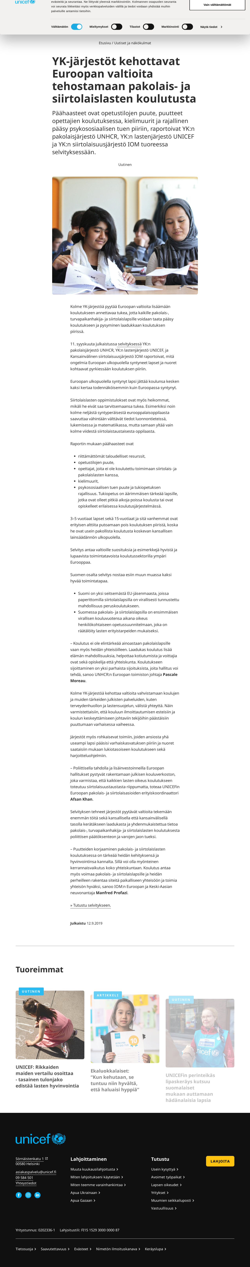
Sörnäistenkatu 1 (30, 1158)
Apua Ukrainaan (84, 1192)
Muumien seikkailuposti (171, 1200)
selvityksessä (129, 344)
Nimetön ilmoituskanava (116, 1249)
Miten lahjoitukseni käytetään (95, 1177)
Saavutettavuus (53, 1249)
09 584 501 (24, 1177)
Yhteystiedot (26, 1183)
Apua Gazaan (81, 1200)
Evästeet (81, 1249)
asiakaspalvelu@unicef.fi (36, 1172)
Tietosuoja (24, 1249)
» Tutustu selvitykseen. (90, 905)
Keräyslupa (154, 1249)
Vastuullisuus (162, 1208)
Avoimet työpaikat (166, 1177)
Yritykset (158, 1192)
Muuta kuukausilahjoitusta (93, 1169)
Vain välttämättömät (217, 35)
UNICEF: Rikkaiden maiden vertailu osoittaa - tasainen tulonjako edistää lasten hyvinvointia (47, 1089)
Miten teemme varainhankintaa (97, 1184)
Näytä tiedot (208, 58)
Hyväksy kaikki (217, 10)
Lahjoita (220, 1161)
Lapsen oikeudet (165, 1184)
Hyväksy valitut (217, 23)
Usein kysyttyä (163, 1169)
